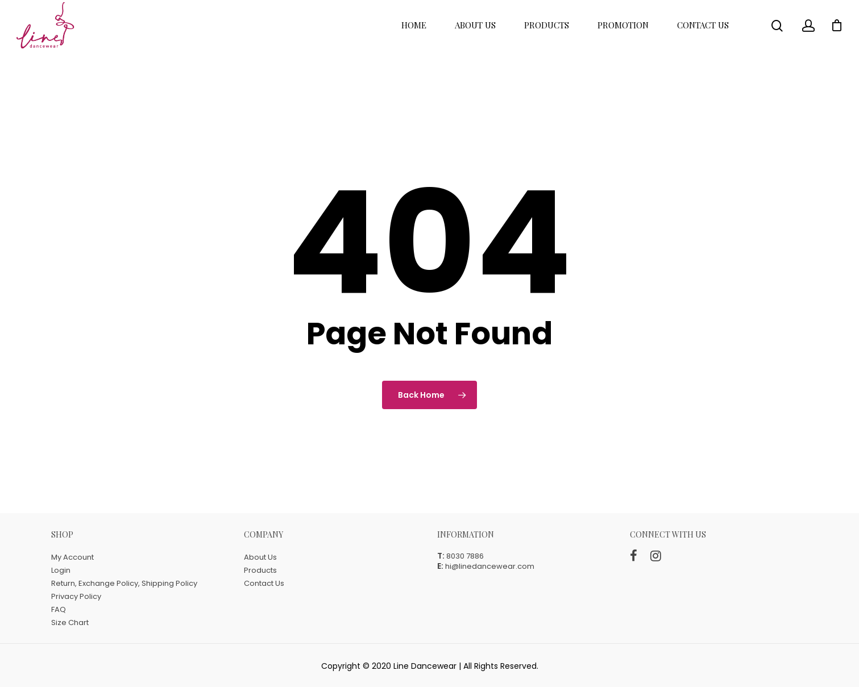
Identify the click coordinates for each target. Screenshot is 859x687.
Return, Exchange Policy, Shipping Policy (124, 583)
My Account (72, 557)
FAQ (58, 609)
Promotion (623, 37)
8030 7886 (465, 556)
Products (546, 37)
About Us (475, 37)
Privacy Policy (76, 596)
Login (60, 570)
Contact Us (703, 37)
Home (413, 37)
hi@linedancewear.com (489, 566)
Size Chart (70, 622)
